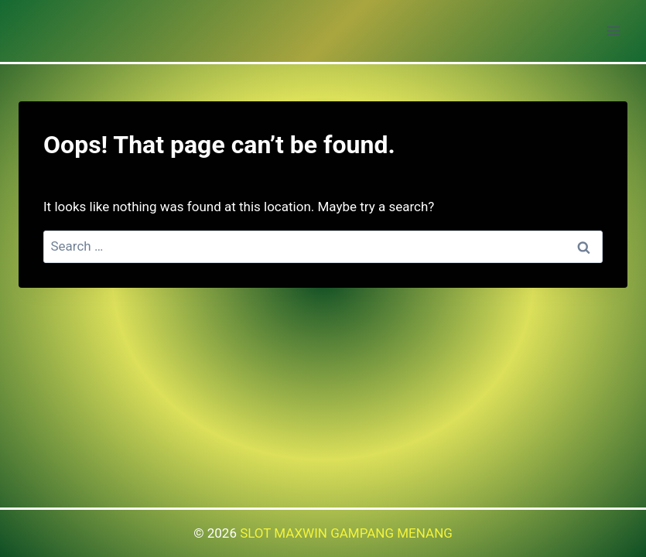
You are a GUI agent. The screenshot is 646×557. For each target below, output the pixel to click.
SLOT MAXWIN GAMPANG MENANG (346, 533)
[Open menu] (613, 31)
